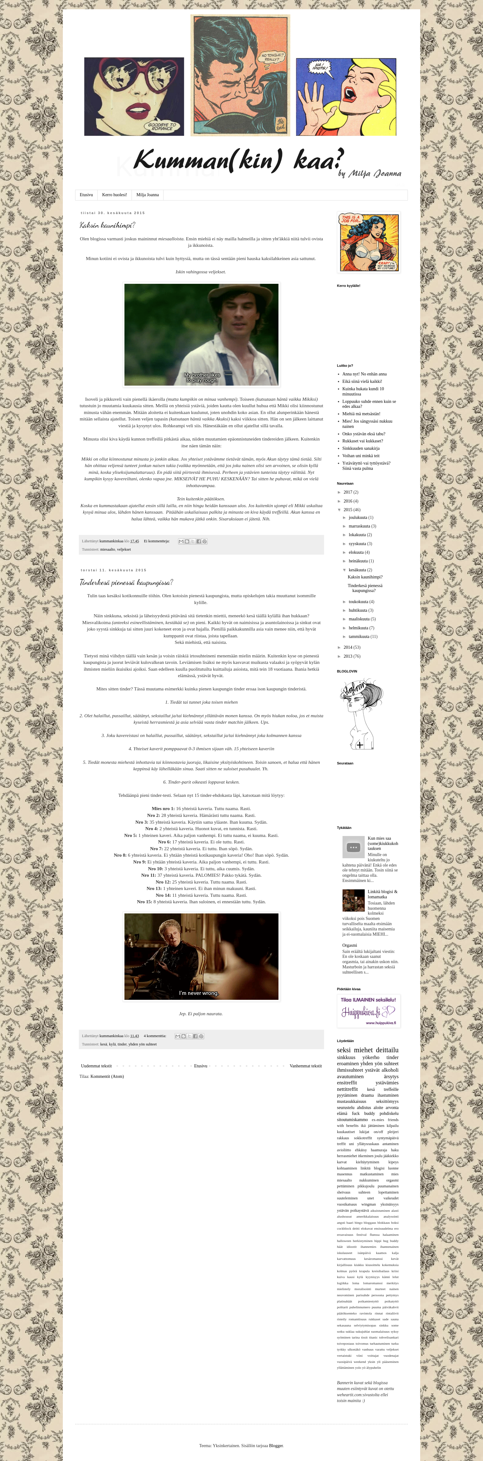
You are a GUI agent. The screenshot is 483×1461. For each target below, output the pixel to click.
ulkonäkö (353, 1349)
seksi (344, 1050)
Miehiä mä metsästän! (362, 414)
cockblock (344, 1228)
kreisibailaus (380, 1271)
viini (359, 1355)
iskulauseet (344, 1253)
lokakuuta (358, 534)
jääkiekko (391, 1156)
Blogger (275, 1445)
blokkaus (383, 1222)
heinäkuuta (359, 561)
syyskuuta (358, 543)
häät (340, 1246)
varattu (380, 1349)
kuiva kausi (346, 1277)
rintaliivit (392, 1313)
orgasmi (392, 1180)
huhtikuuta (358, 610)
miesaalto (107, 549)
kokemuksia (390, 1265)
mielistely (344, 1289)
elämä (342, 1113)
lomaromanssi (373, 1283)
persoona (377, 1295)
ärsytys (391, 1076)
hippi (377, 1241)
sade (386, 1319)
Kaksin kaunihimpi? (107, 225)
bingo (358, 1222)
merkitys (393, 1283)
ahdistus (364, 1107)
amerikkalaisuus (367, 1216)
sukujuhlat (362, 1331)
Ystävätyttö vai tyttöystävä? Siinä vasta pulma (367, 466)
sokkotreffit (363, 1138)
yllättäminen (345, 1367)
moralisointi (363, 1289)
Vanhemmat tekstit (306, 1066)
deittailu (387, 1050)
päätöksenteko (347, 1313)
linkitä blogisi (372, 1168)
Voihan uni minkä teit (361, 455)
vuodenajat (391, 1355)
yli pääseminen (388, 1362)
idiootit (351, 1246)
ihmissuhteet (350, 1070)
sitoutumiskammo (352, 1119)
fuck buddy (363, 1113)
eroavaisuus (345, 1234)
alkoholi (390, 1070)
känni (386, 1277)
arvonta (392, 1107)
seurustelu (346, 1107)
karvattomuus (346, 1258)
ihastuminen (388, 1095)
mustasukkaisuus (351, 1101)
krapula (364, 1271)
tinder (122, 1044)
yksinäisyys (389, 1204)
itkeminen (365, 1156)
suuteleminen (347, 1198)
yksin (371, 1362)
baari (350, 1222)
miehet (363, 1050)
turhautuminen (380, 1343)
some (395, 1325)
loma (355, 1283)
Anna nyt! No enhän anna (365, 374)
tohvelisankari (389, 1337)
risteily (342, 1319)
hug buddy (391, 1241)
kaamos (381, 1253)
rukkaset (374, 1319)
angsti (341, 1222)
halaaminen (391, 1234)
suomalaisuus (380, 1331)
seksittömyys (387, 1101)
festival (361, 1234)
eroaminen (348, 1063)
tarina (355, 1337)
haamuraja (379, 1150)
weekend (360, 1362)
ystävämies (387, 1083)
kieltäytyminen (368, 1162)
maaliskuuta (360, 619)
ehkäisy (361, 1150)
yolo (358, 1367)
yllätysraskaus (368, 1144)
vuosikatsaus (347, 1204)
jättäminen (376, 1126)
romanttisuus (358, 1319)
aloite (378, 1107)
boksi (395, 1222)
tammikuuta (359, 636)
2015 (349, 509)
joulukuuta (358, 517)
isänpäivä (364, 1253)
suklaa (350, 1331)
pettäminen (345, 1186)
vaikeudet (391, 1198)
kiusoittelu (373, 1265)
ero (396, 1228)
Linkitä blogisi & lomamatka (382, 894)
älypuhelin (373, 1367)
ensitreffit (347, 1083)
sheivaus (343, 1192)
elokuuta (357, 552)
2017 (349, 492)
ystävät (372, 1070)
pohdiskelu (389, 1113)
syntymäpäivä (388, 1138)
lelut (395, 1277)
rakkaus (343, 1138)
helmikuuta (359, 628)
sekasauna (344, 1325)
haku (395, 1150)
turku (395, 1343)
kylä (112, 1044)
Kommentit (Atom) (107, 1076)
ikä (363, 1126)
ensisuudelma (383, 1228)
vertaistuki (344, 1355)
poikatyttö (392, 1301)
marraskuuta (360, 526)
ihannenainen (389, 1246)
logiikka (342, 1283)
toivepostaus (345, 1343)
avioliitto (344, 1150)
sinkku (383, 1325)
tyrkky (341, 1349)
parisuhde (363, 1295)
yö (363, 1367)
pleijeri (393, 1132)
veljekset (124, 549)
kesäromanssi (373, 1258)
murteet (380, 1289)
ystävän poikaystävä (353, 1210)
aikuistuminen (380, 1210)
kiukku (359, 1265)
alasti (395, 1210)
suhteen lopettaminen (379, 1192)
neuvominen (345, 1295)
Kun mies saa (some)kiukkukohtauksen (383, 843)
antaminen (391, 1144)
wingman (368, 1204)
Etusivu (86, 194)
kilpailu (393, 1126)
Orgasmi (350, 945)
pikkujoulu (366, 1186)
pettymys (392, 1295)
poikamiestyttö (368, 1301)
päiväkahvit (391, 1307)
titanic (373, 1337)
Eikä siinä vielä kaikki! (362, 381)
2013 (349, 656)
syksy (395, 1331)
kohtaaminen (347, 1168)
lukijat (364, 1132)
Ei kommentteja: (157, 541)
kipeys (393, 1162)
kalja (395, 1253)
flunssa (375, 1234)
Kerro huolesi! (114, 194)
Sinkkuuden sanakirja (361, 448)
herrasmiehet (347, 1156)
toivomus (361, 1343)
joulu (379, 1156)
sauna (395, 1319)
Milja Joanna (147, 194)
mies (395, 1174)
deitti (355, 1228)
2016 (349, 501)
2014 (349, 647)
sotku (340, 1331)
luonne (393, 1168)
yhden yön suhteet (142, 1044)
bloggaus (370, 1222)
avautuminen (350, 1076)
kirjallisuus (344, 1265)
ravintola (366, 1313)
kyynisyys (373, 1277)
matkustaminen (372, 1174)
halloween (344, 1241)
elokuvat (367, 1228)
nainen (394, 1289)
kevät (395, 1258)
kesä (103, 1044)
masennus (344, 1174)
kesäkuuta (358, 570)
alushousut (344, 1216)
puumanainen (388, 1186)
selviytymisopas (365, 1325)
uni (351, 1144)
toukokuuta (359, 601)
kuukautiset (346, 1132)
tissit (364, 1337)
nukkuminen (369, 1180)
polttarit (342, 1307)
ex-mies (378, 1120)
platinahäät (344, 1301)
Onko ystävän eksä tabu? (364, 434)
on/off (378, 1132)
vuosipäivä (344, 1362)
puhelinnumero (359, 1307)
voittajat (373, 1355)
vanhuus (367, 1349)
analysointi (391, 1216)
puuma (376, 1307)
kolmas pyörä (347, 1271)
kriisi (395, 1271)
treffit (341, 1144)
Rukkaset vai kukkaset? (363, 441)
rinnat (379, 1313)
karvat (342, 1162)
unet (370, 1198)
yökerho (371, 1057)
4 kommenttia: (155, 1036)
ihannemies (368, 1246)
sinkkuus (346, 1057)
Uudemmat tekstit (96, 1066)
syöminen (344, 1337)
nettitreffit (347, 1089)
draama (367, 1095)
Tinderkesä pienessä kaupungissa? (126, 582)
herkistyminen (363, 1241)
